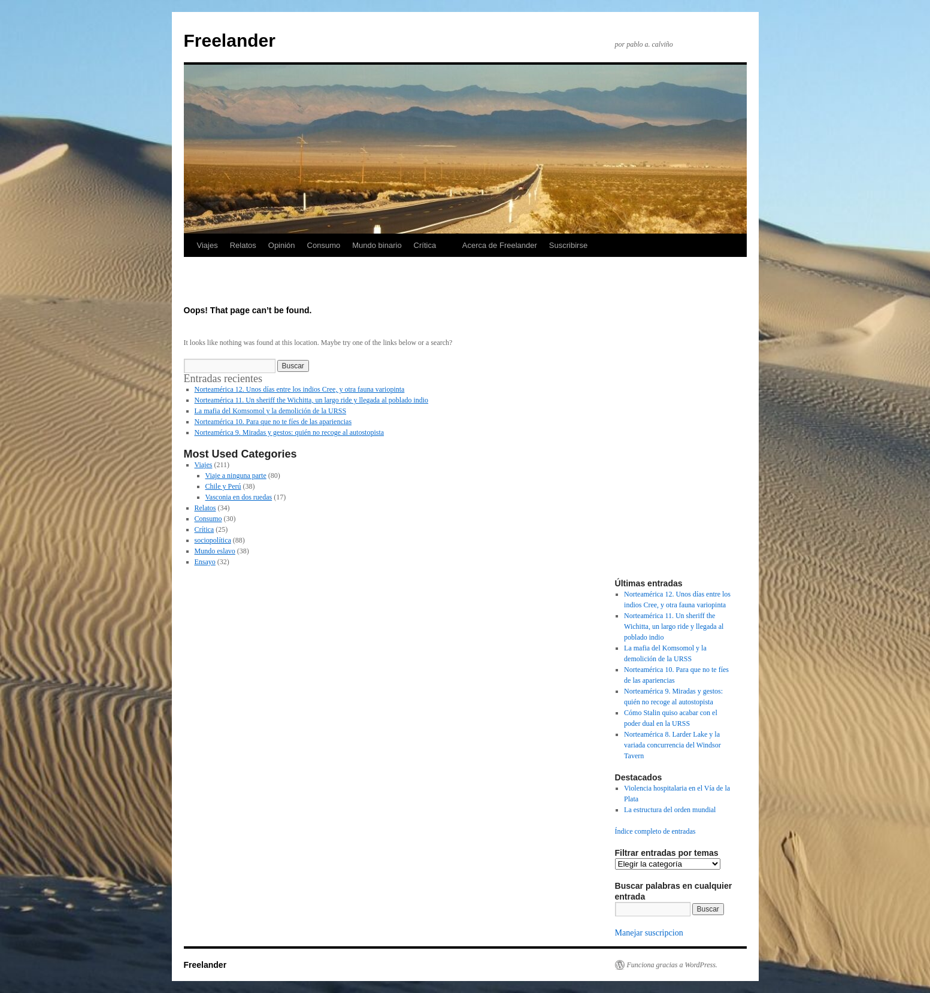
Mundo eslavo (215, 551)
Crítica (425, 245)
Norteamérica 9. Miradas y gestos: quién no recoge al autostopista (289, 432)
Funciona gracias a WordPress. (672, 965)
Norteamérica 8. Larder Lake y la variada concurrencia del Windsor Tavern (672, 745)
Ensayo (205, 562)
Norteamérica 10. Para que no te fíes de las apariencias (273, 421)
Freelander (229, 40)
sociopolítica (213, 540)
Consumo (324, 245)
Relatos (243, 245)
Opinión (281, 245)
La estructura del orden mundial (670, 810)
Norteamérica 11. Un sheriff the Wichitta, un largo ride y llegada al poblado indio (312, 400)
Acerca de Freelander (499, 245)
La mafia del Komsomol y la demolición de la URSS (271, 411)
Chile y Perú (223, 486)
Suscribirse (568, 245)
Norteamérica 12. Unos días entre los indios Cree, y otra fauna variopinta (300, 389)
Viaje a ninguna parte (235, 475)
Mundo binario (376, 245)
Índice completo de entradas (655, 831)
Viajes (207, 245)
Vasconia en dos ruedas (238, 497)
